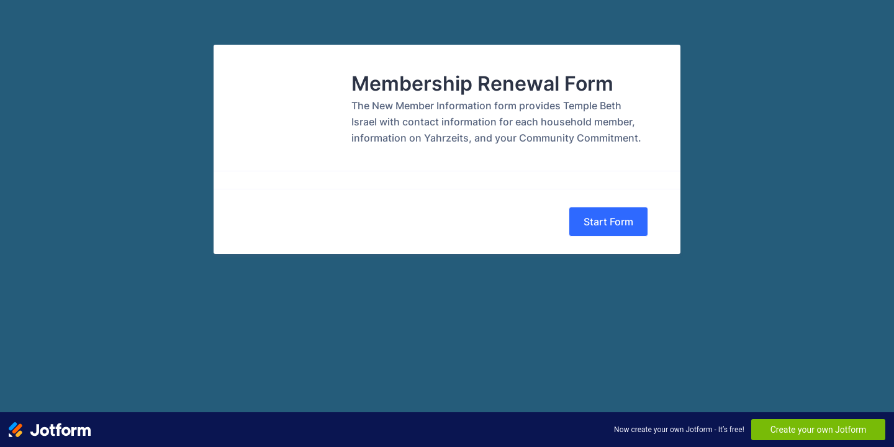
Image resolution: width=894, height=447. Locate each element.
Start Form (608, 221)
